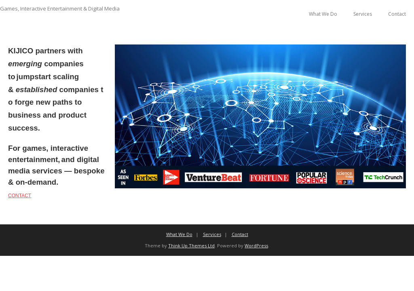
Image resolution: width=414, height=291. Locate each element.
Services (362, 14)
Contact (397, 14)
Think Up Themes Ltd (191, 245)
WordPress (256, 245)
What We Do (323, 14)
